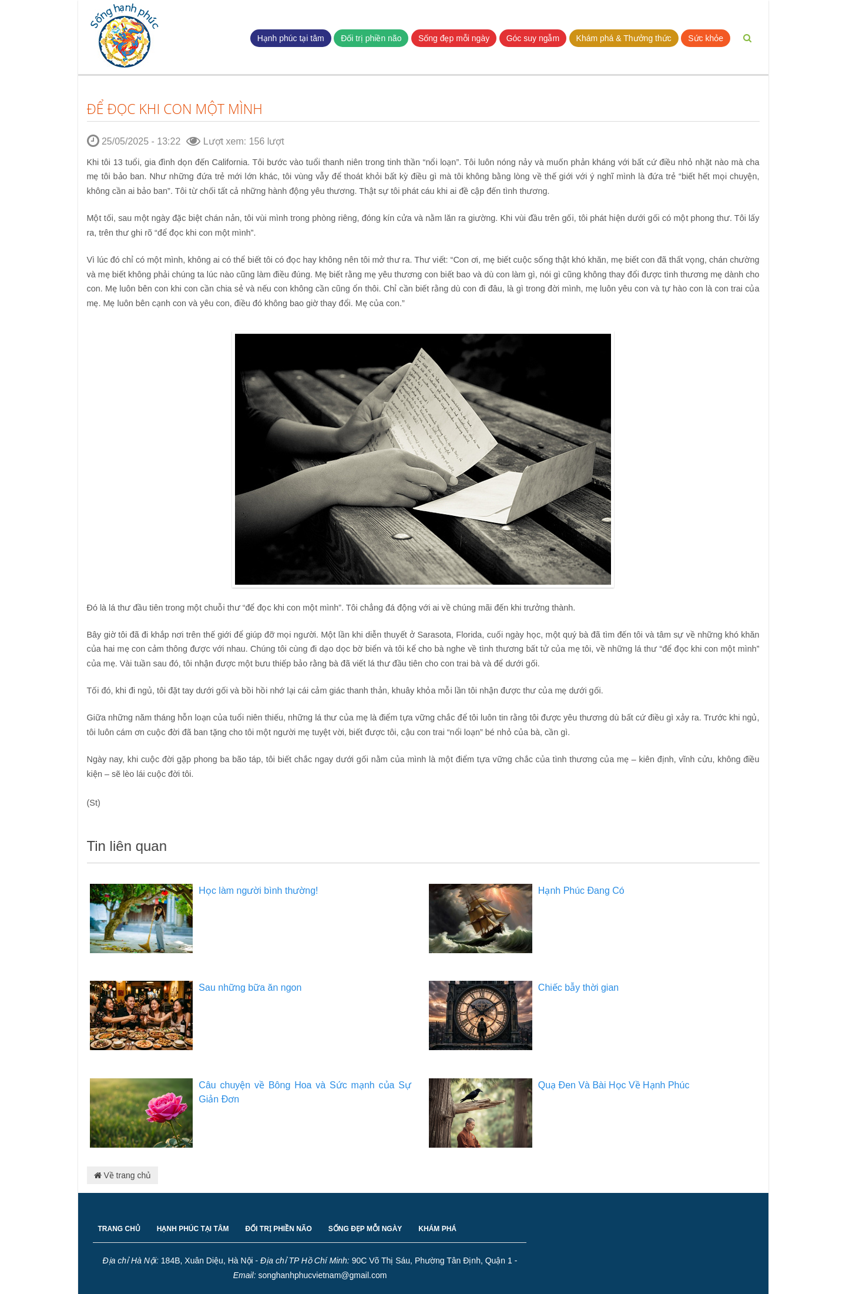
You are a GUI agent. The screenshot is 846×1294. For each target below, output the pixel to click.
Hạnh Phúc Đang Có (581, 891)
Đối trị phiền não (371, 38)
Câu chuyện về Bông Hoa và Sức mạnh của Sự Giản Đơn (305, 1092)
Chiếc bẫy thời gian (578, 988)
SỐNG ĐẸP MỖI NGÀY (365, 1229)
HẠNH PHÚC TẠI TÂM (193, 1229)
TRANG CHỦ (119, 1229)
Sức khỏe (705, 38)
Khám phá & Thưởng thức (624, 38)
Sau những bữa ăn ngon (250, 988)
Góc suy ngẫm (532, 38)
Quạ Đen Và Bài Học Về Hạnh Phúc (614, 1085)
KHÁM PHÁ (437, 1229)
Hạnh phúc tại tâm (290, 38)
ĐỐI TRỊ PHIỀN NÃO (279, 1229)
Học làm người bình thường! (258, 891)
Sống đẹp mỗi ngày (453, 38)
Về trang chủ (123, 1175)
